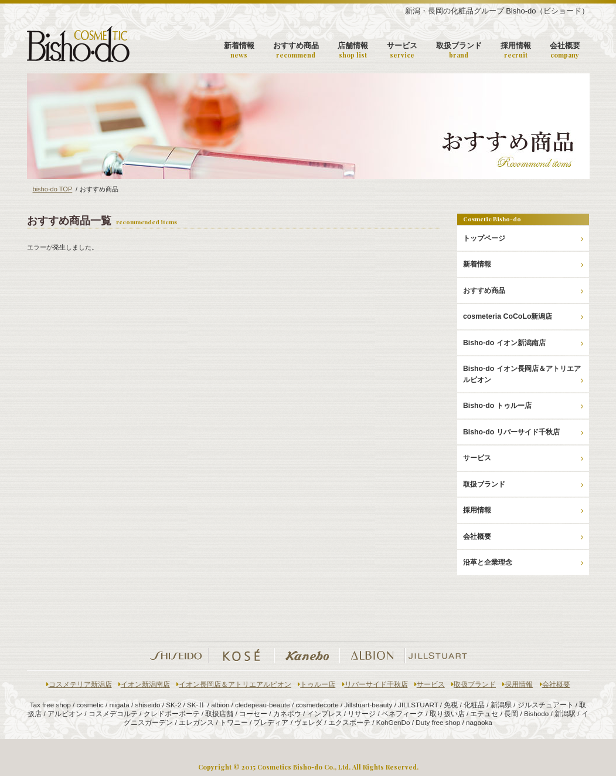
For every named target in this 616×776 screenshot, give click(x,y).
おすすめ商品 (296, 50)
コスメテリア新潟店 (79, 684)
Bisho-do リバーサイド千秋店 (523, 432)
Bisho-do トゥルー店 (523, 406)
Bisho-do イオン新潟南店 (523, 343)
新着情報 (239, 50)
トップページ (523, 238)
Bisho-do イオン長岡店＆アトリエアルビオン (523, 374)
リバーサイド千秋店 (375, 684)
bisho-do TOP (53, 189)
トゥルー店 (316, 684)
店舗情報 (353, 50)
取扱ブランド (459, 50)
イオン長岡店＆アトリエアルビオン (233, 684)
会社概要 (565, 50)
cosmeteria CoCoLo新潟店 (523, 316)
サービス (402, 50)
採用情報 (516, 50)
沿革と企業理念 (523, 562)
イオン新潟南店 (144, 684)
